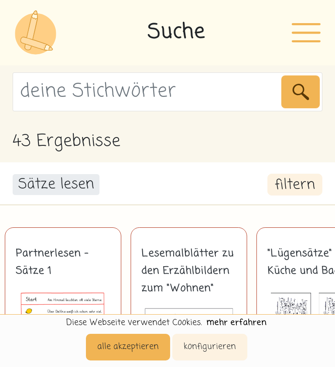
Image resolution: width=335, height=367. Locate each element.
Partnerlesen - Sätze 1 (52, 262)
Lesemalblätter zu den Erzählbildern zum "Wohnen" (187, 271)
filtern (295, 185)
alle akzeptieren (128, 347)
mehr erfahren (236, 323)
